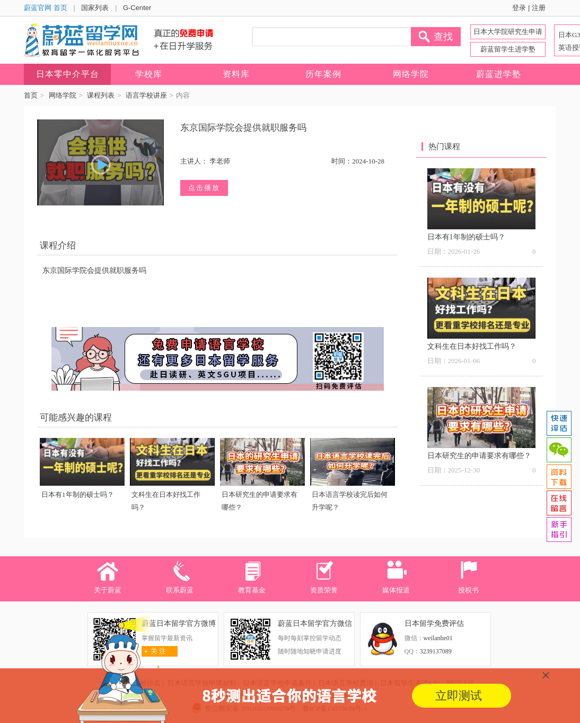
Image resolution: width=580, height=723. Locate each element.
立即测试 (458, 695)
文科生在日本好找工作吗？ (471, 346)
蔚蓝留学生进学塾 (507, 49)
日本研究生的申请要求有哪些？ (479, 456)
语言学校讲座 (146, 95)
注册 (539, 8)
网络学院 (62, 95)
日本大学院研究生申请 (507, 32)
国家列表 (95, 8)
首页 (31, 95)
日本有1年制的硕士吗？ (77, 494)
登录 (519, 8)
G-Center (137, 8)
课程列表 (101, 95)
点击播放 (204, 188)
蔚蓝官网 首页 (45, 8)
